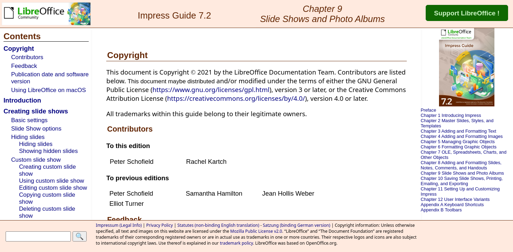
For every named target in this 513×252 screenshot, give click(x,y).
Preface (428, 110)
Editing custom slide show (53, 187)
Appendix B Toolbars (441, 209)
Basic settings (29, 120)
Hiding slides (28, 137)
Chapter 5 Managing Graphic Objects (458, 141)
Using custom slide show (51, 180)
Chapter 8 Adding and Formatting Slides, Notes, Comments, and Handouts (461, 165)
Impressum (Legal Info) (119, 225)
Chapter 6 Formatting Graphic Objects (459, 146)
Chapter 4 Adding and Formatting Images (462, 136)
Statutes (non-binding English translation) (218, 225)
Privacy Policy (159, 225)
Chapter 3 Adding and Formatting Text (458, 131)
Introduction (22, 100)
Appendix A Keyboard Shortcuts (452, 204)
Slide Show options (36, 128)
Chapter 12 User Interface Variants (455, 199)
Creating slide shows (36, 111)
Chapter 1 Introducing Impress (451, 115)
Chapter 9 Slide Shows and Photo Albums (462, 173)
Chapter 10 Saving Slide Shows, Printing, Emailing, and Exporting (462, 181)
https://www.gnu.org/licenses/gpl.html (211, 89)
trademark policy (236, 243)
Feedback (24, 66)
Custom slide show (36, 159)
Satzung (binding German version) (296, 225)
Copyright (19, 48)
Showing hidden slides (48, 151)
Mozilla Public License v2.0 (256, 231)
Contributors (27, 57)
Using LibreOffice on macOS (48, 90)
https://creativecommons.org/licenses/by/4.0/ (236, 98)
